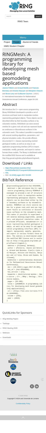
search (38, 16)
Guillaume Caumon (25, 94)
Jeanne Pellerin (8, 88)
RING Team (23, 21)
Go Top (23, 417)
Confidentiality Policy (23, 403)
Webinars (6, 333)
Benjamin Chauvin (36, 91)
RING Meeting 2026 (10, 328)
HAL (7, 173)
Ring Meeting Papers (10, 319)
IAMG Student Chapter (14, 46)
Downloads (7, 337)
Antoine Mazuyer (19, 91)
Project (7, 42)
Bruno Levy (10, 94)
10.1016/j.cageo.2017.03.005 (20, 175)
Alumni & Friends (30, 42)
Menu (23, 37)
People (16, 42)
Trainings (6, 323)
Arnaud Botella (23, 88)
